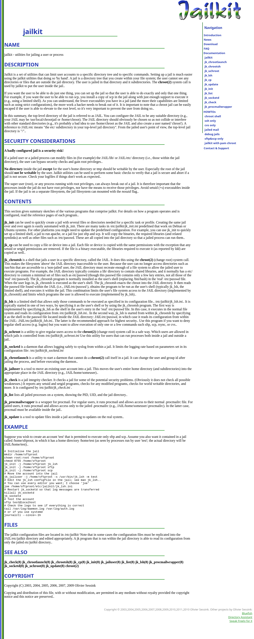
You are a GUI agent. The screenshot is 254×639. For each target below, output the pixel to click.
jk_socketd (212, 98)
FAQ (206, 48)
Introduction (212, 35)
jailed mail (212, 130)
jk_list (209, 93)
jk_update (211, 84)
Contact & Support (216, 148)
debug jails (212, 134)
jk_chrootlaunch (216, 62)
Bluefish (247, 627)
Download (211, 44)
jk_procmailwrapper (218, 107)
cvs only (210, 125)
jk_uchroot (212, 71)
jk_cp (208, 80)
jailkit (209, 57)
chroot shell (213, 116)
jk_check (210, 102)
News (208, 40)
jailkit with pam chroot (220, 143)
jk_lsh (208, 75)
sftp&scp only (214, 138)
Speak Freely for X (240, 634)
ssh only (210, 121)
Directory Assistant (240, 630)
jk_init (209, 89)
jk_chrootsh (213, 66)
